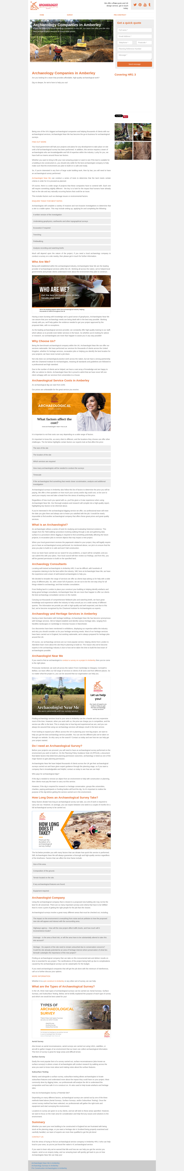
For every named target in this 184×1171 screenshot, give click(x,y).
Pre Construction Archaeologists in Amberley (49, 1168)
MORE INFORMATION (41, 976)
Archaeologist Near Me (41, 178)
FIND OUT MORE (39, 142)
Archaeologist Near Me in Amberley (46, 1163)
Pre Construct (120, 15)
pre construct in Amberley (54, 981)
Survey (70, 15)
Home (42, 15)
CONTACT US (37, 1137)
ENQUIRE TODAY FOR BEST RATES (47, 201)
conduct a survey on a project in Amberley (78, 660)
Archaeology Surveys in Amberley (45, 1166)
